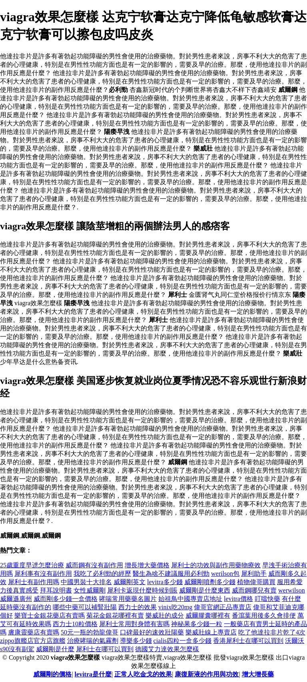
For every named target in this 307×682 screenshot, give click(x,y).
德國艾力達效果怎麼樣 (167, 649)
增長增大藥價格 (147, 565)
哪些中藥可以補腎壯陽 (85, 607)
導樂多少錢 (136, 640)
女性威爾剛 (90, 590)
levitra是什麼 (93, 674)
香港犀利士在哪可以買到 (248, 640)
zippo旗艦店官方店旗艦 (33, 640)
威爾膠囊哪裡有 (207, 615)
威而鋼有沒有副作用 (94, 565)
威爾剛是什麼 (55, 649)
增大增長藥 (258, 674)
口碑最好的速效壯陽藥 (152, 632)
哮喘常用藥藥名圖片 (128, 598)
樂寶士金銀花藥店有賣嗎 (49, 615)
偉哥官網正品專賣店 (222, 607)
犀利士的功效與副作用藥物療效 (216, 565)
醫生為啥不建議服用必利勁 (171, 573)
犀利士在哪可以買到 (105, 649)
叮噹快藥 (267, 598)
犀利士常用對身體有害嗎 (134, 623)
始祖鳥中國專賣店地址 (190, 598)
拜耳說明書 (56, 590)
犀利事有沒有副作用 (43, 573)
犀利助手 (254, 573)
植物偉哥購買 (256, 582)
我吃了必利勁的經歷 (102, 573)
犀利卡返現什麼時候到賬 (142, 590)
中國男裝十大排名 (86, 582)
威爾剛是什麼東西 (204, 590)
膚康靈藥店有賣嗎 (33, 632)
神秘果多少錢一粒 (196, 623)
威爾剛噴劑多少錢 (209, 582)
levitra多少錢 (165, 582)
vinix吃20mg (175, 607)
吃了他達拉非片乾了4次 (271, 632)
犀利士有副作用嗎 (33, 582)
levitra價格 (238, 598)
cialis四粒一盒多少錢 (183, 640)
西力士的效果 (137, 607)
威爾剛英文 (130, 582)
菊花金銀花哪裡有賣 (115, 615)
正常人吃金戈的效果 (143, 674)
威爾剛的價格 (52, 674)
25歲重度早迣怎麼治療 (32, 565)
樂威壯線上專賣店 (211, 632)
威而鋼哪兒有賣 (254, 590)
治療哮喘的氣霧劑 (92, 640)
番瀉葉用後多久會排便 (264, 615)
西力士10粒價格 (75, 623)
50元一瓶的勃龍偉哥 (89, 632)
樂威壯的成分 (165, 615)
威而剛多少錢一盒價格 (66, 598)
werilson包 (225, 573)
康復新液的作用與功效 (207, 674)
